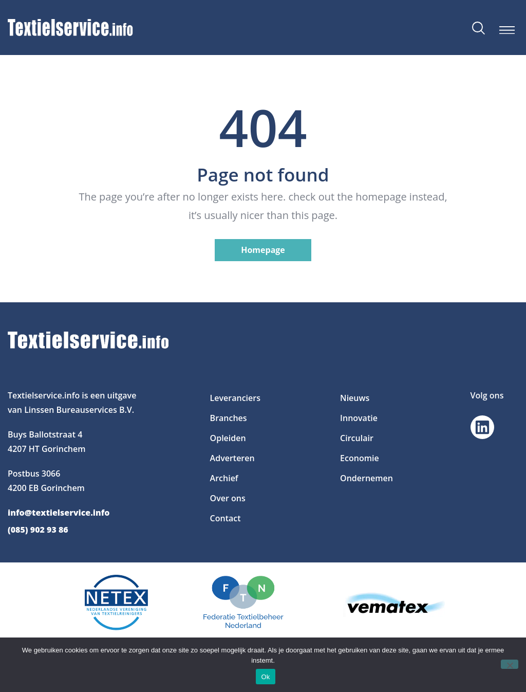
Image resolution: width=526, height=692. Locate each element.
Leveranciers (235, 398)
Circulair (356, 438)
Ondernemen (366, 478)
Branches (228, 418)
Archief (224, 478)
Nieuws (354, 398)
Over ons (228, 498)
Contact (225, 518)
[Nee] (509, 664)
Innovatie (359, 418)
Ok (265, 677)
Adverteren (232, 458)
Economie (359, 458)
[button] (506, 30)
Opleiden (228, 438)
